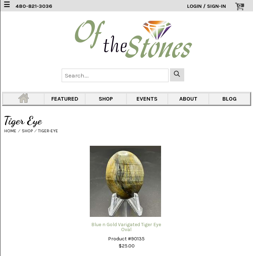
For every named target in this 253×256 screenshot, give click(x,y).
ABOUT (188, 98)
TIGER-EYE (48, 130)
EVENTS (147, 98)
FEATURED (64, 98)
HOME (10, 130)
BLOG (229, 98)
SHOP (106, 98)
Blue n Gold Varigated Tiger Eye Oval (126, 227)
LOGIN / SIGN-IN (206, 6)
